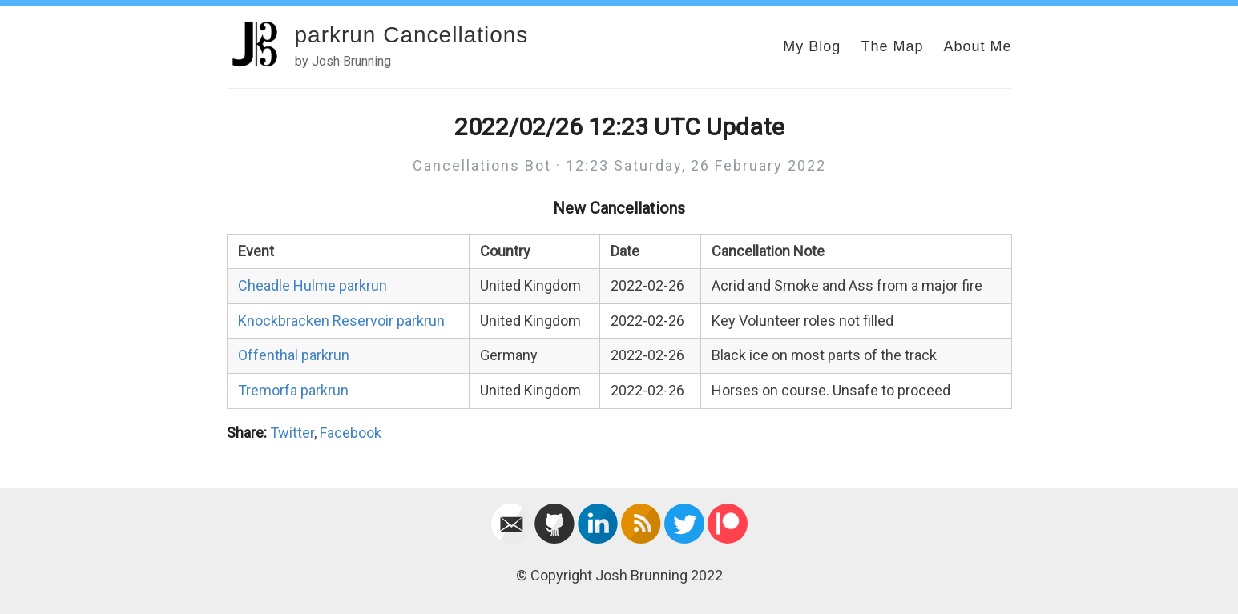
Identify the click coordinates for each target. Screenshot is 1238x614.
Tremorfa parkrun (293, 390)
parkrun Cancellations (412, 34)
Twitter (292, 432)
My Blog (812, 46)
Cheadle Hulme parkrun (312, 285)
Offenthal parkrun (293, 355)
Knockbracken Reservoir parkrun (341, 320)
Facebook (350, 432)
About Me (977, 46)
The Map (892, 46)
